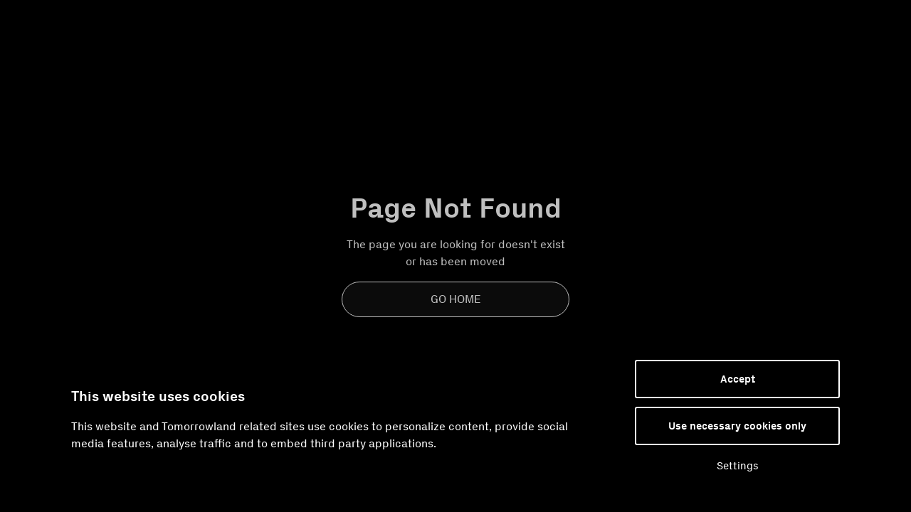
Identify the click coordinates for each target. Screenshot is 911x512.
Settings (738, 465)
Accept (737, 379)
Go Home (456, 299)
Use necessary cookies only (737, 426)
